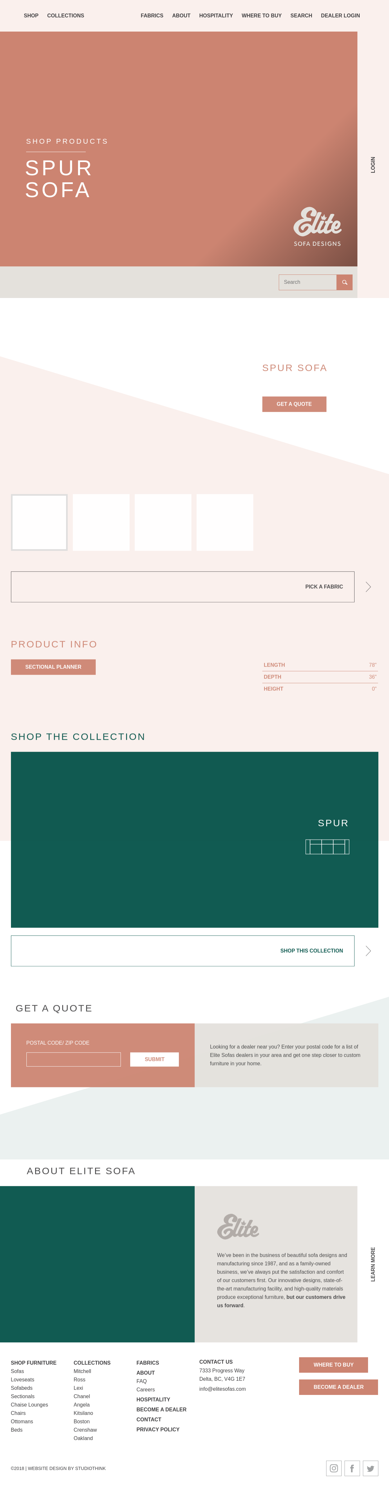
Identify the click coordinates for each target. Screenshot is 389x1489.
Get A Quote (294, 411)
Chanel (82, 1396)
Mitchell (82, 1371)
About (181, 15)
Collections (65, 15)
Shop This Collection (311, 958)
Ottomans (22, 1421)
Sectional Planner (53, 674)
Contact (149, 1419)
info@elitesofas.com (222, 1389)
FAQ (142, 1381)
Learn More (373, 1271)
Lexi (78, 1388)
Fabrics (152, 15)
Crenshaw (85, 1430)
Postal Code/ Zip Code (58, 1050)
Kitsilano (83, 1413)
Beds (17, 1430)
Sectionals (23, 1396)
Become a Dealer (162, 1409)
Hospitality (216, 15)
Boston (82, 1421)
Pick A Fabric (324, 594)
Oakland (83, 1438)
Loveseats (22, 1379)
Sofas (17, 1371)
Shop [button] (31, 15)
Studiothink (90, 1468)
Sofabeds (22, 1388)
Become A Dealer (339, 1387)
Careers (146, 1389)
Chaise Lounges (29, 1404)
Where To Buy (262, 15)
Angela (82, 1404)
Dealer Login (340, 15)
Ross (79, 1379)
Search (301, 15)
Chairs (18, 1413)
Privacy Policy (158, 1429)
